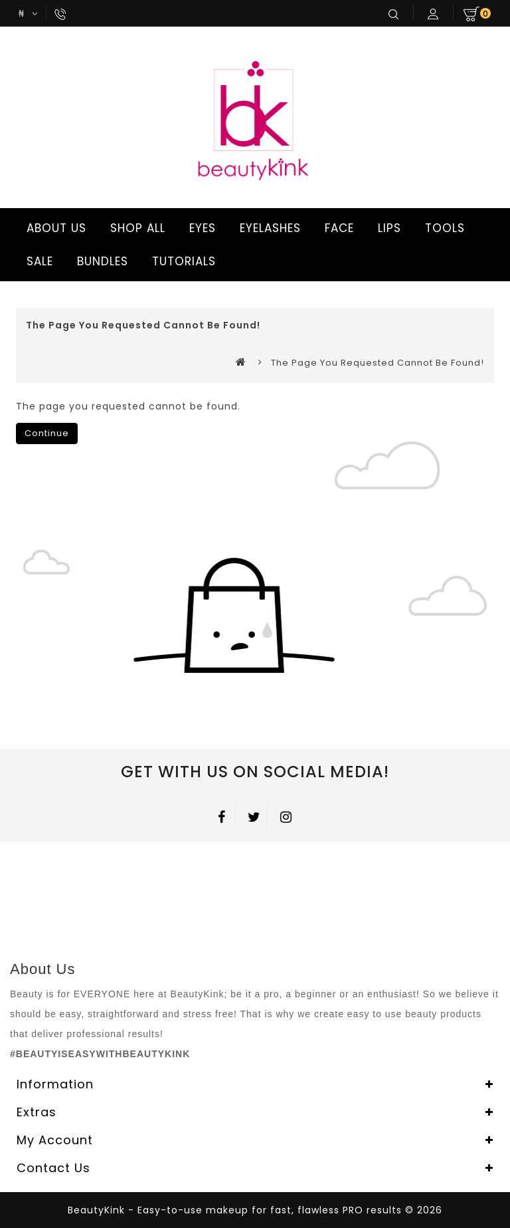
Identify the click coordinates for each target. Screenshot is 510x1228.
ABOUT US (54, 228)
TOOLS (443, 228)
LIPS (387, 228)
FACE (337, 228)
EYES (200, 228)
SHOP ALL (135, 228)
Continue (47, 433)
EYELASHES (268, 228)
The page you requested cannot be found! (377, 362)
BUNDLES (100, 261)
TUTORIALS (182, 261)
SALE (38, 261)
